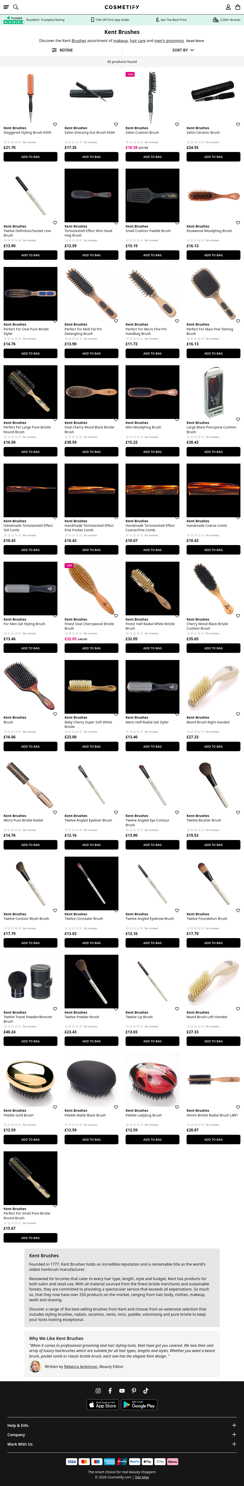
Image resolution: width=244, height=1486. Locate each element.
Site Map (142, 1477)
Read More (195, 40)
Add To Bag (30, 157)
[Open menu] (8, 7)
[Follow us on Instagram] (98, 1391)
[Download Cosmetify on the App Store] (103, 1404)
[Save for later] (51, 121)
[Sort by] (183, 50)
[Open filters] (61, 50)
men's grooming (169, 40)
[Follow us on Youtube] (122, 1391)
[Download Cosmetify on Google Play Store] (139, 1404)
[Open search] (18, 7)
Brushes (79, 40)
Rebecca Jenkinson (80, 1366)
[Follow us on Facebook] (110, 1391)
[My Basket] (235, 7)
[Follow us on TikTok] (146, 1391)
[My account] (226, 7)
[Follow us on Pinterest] (134, 1391)
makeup (120, 40)
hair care (138, 40)
